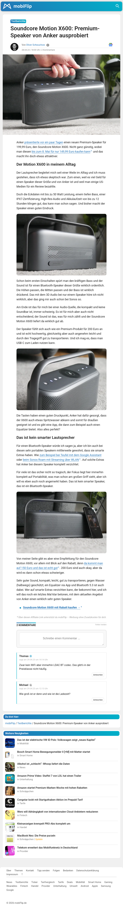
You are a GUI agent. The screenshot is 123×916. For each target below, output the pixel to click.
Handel (34, 886)
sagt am (33, 659)
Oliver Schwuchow (35, 45)
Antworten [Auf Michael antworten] (98, 700)
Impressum (12, 874)
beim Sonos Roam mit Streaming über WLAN (51, 459)
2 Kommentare (48, 50)
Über (8, 870)
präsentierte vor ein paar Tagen (43, 142)
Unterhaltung (59, 886)
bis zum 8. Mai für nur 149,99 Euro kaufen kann (61, 151)
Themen (18, 870)
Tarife (61, 882)
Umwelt (74, 886)
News (9, 882)
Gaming (108, 882)
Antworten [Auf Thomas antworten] (98, 675)
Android (85, 886)
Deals (70, 882)
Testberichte (21, 882)
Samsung (106, 886)
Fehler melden (101, 625)
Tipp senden (43, 870)
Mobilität (80, 882)
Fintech (24, 886)
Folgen (56, 870)
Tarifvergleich (48, 882)
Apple (95, 886)
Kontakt (30, 870)
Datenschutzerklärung (87, 870)
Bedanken (68, 870)
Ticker (34, 882)
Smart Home (94, 882)
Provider (46, 886)
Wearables (11, 886)
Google (10, 890)
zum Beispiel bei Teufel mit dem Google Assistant (71, 455)
